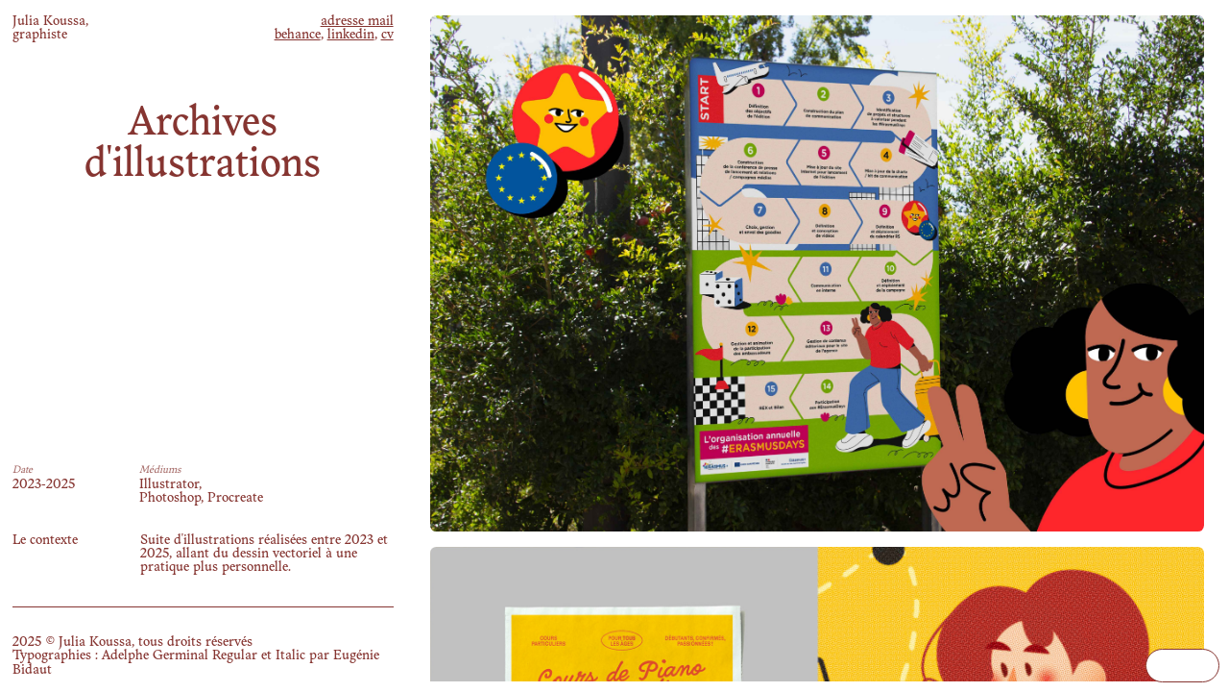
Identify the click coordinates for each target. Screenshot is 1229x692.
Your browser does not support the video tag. (1182, 665)
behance (298, 35)
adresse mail (357, 21)
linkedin (350, 35)
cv (387, 35)
